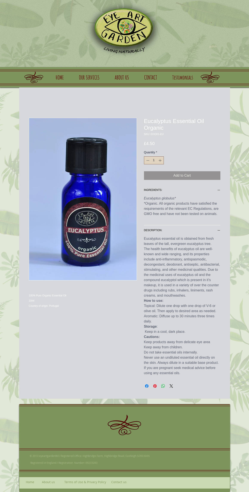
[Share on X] (171, 386)
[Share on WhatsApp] (163, 386)
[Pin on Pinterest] (155, 386)
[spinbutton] (154, 160)
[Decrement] (147, 160)
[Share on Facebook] (146, 386)
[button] (89, 77)
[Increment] (160, 160)
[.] (211, 20)
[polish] (213, 46)
